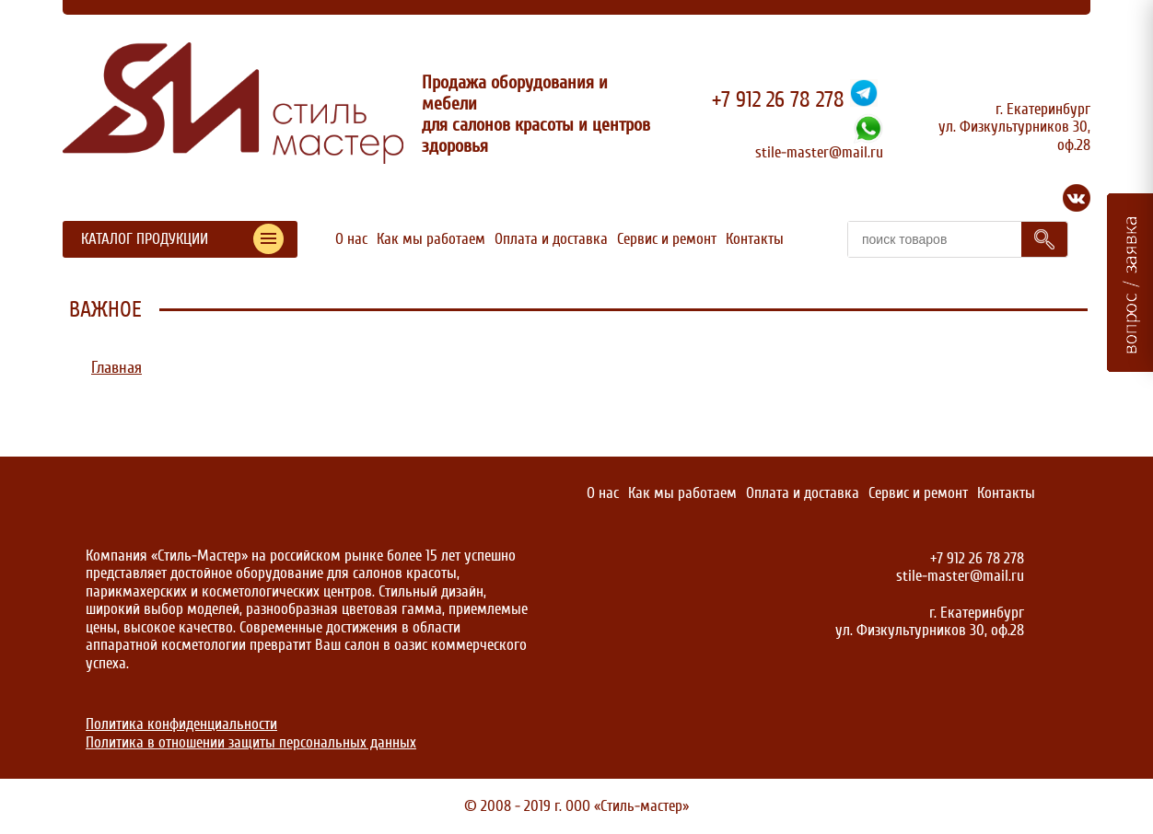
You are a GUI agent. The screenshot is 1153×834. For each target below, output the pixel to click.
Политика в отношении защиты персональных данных (251, 742)
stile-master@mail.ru (819, 152)
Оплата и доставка (551, 239)
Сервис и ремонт (666, 239)
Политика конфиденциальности (181, 724)
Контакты (755, 239)
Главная (116, 367)
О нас (351, 239)
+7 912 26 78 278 (778, 99)
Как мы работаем (431, 239)
